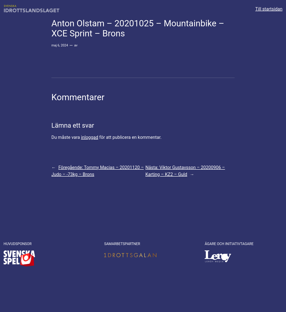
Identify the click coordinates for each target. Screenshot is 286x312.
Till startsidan (268, 9)
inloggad (89, 137)
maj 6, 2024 (59, 45)
